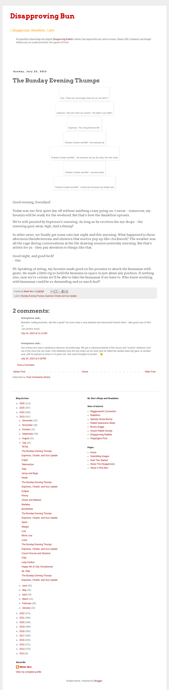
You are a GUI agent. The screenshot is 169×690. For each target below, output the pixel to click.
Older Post (150, 371)
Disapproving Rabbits (63, 39)
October (26, 429)
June (25, 585)
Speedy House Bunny (101, 419)
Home (85, 371)
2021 (22, 617)
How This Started (99, 460)
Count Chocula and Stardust (36, 553)
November (27, 425)
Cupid (24, 460)
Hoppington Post (98, 438)
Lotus (24, 540)
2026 (22, 403)
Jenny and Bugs (30, 473)
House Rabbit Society (101, 430)
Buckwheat (27, 509)
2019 (22, 626)
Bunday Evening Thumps (32, 296)
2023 (22, 416)
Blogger (98, 681)
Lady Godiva (28, 562)
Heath (25, 477)
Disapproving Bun (42, 16)
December (27, 420)
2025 (22, 407)
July (24, 442)
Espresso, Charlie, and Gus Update (40, 455)
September (28, 434)
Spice (24, 522)
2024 (22, 412)
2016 (22, 640)
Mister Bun (26, 667)
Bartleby (26, 504)
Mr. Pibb (26, 571)
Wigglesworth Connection (103, 411)
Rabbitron (95, 415)
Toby (24, 469)
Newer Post (19, 371)
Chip (24, 557)
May (24, 590)
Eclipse (25, 491)
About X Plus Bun (99, 468)
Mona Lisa (27, 535)
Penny (25, 495)
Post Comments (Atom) (38, 377)
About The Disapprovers (102, 464)
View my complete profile (28, 672)
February (27, 603)
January (26, 608)
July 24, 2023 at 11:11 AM (34, 333)
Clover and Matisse (31, 500)
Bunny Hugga (97, 426)
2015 (22, 644)
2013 (22, 653)
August (26, 438)
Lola (24, 531)
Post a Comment (25, 365)
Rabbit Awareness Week (102, 423)
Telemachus (28, 464)
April (24, 594)
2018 (22, 631)
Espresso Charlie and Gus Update (61, 296)
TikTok (25, 446)
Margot (25, 526)
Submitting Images (99, 456)
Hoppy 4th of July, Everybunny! (37, 566)
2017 (22, 635)
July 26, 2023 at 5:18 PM (33, 358)
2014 (22, 649)
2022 (22, 613)
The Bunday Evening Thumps (37, 451)
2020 (22, 622)
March (25, 599)
